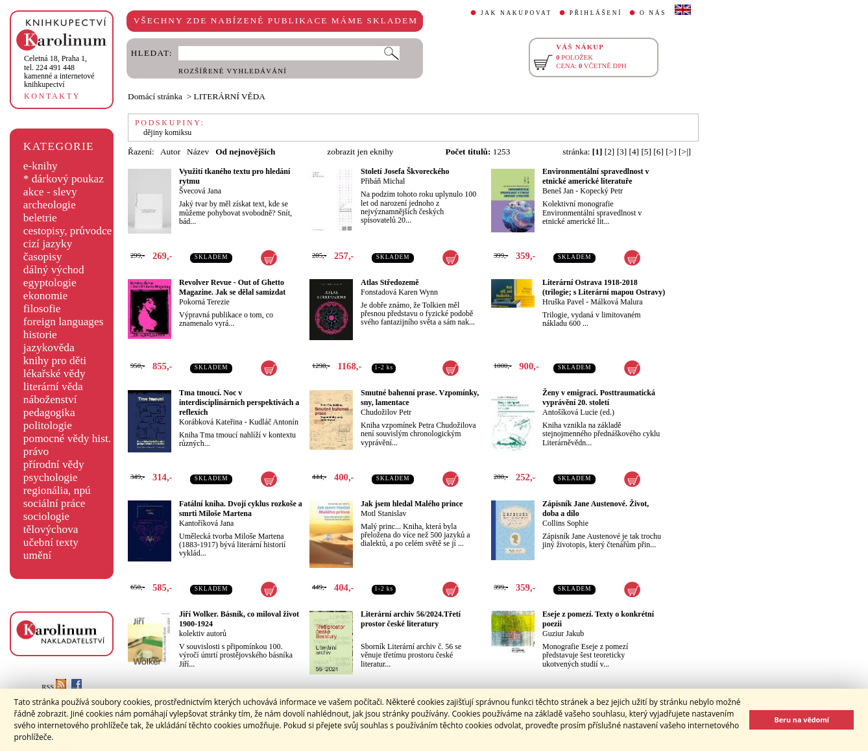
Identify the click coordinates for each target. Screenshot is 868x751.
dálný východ (53, 270)
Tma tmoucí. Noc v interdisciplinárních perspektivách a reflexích (239, 402)
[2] (610, 151)
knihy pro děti (54, 360)
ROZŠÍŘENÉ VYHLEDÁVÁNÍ (232, 71)
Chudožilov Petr (386, 412)
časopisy (42, 257)
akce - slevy (50, 192)
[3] (622, 151)
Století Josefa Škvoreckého (405, 171)
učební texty (50, 542)
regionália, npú (57, 490)
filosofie (42, 308)
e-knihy (40, 166)
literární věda (53, 386)
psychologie (50, 477)
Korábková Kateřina (211, 421)
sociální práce (54, 503)
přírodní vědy (53, 464)
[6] (658, 151)
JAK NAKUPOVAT (516, 13)
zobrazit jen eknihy (360, 151)
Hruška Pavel (563, 301)
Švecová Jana (200, 190)
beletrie (40, 218)
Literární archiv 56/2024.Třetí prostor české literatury (411, 618)
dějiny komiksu (167, 132)
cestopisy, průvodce (67, 231)
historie (40, 334)
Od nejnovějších (245, 151)
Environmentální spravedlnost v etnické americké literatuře (595, 176)
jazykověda (49, 347)
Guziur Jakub (563, 633)
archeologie (49, 205)
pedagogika (49, 412)
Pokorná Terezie (204, 301)
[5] (646, 151)
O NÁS (653, 13)
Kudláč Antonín (273, 421)
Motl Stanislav (383, 513)
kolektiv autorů (202, 633)
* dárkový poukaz (63, 179)
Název (198, 151)
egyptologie (50, 283)
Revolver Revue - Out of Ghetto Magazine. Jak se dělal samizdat (232, 287)
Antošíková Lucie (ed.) (578, 412)
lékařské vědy (54, 373)
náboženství (50, 399)
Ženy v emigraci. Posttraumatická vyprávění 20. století (598, 397)
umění (37, 555)
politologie (47, 425)
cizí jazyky (48, 244)
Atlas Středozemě (390, 282)
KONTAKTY (52, 96)
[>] (671, 151)
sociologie (46, 516)
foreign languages (63, 321)
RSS (54, 687)
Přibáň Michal (383, 181)
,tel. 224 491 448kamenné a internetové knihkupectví (59, 71)
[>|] (685, 151)
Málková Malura (616, 301)
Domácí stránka (155, 96)
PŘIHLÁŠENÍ (596, 13)
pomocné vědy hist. (67, 438)
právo (36, 451)
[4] (634, 151)
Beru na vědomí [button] (801, 719)
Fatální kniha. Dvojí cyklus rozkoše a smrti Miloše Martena (240, 508)
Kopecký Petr (601, 190)
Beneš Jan (557, 190)
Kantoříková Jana (206, 523)
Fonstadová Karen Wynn (399, 292)
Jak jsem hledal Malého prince (412, 503)
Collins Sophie (565, 523)
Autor (170, 151)
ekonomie (45, 295)
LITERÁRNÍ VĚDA (229, 96)
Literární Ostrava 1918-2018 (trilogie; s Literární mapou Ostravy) (603, 287)
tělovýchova (50, 529)
